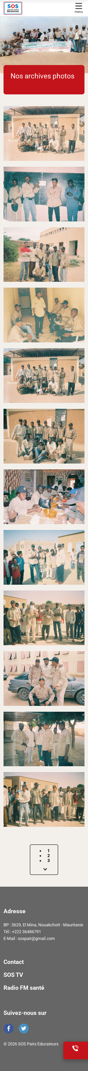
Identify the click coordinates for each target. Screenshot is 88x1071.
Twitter (24, 1028)
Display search (68, 8)
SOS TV (13, 974)
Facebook (9, 1028)
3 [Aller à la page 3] (48, 860)
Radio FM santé (24, 987)
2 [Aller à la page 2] (48, 855)
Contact (14, 962)
